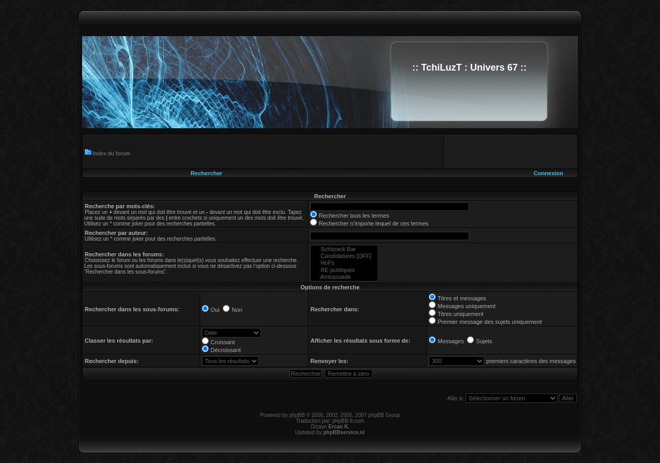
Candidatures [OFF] (344, 256)
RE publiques (344, 270)
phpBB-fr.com (349, 421)
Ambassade (344, 277)
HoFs (344, 262)
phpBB (297, 415)
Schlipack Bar (344, 249)
